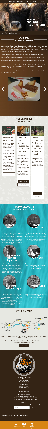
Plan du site (19, 427)
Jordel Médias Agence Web (27, 426)
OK (32, 399)
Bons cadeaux (20, 1)
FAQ (42, 1)
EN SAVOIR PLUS (23, 175)
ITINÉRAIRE (24, 337)
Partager (9, 168)
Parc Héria (12, 1)
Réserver (37, 187)
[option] (24, 93)
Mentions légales (27, 427)
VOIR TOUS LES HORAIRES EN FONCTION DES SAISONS (16, 407)
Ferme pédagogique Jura (13, 33)
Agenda (34, 1)
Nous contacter (24, 382)
